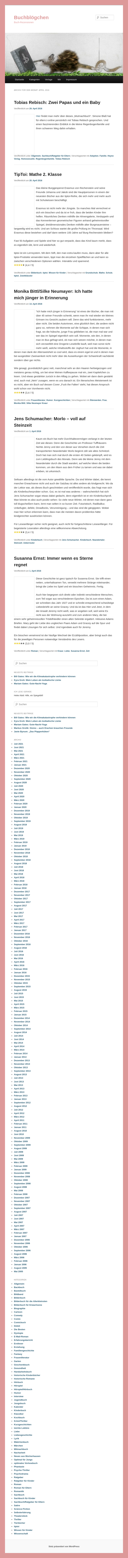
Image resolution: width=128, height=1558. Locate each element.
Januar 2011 (20, 1127)
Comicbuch (20, 1322)
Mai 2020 (18, 793)
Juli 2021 (18, 744)
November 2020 (22, 772)
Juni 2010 (19, 1134)
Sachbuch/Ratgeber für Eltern (56, 156)
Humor (49, 400)
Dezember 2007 (22, 1197)
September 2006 (22, 1250)
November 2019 (22, 814)
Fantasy (18, 1354)
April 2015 (19, 1004)
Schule (109, 273)
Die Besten (19, 1329)
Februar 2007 (21, 1233)
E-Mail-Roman (21, 1336)
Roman (34, 651)
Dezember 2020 (22, 768)
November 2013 (22, 1064)
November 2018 (22, 853)
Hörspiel (18, 1385)
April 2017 (19, 919)
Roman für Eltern (23, 1488)
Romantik (19, 1491)
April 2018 (19, 877)
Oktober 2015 (21, 983)
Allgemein (36, 156)
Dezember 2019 (22, 810)
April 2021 (19, 754)
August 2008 (20, 1187)
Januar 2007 (20, 1236)
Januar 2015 (20, 1014)
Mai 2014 (18, 1043)
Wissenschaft (21, 1533)
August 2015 (20, 990)
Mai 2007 (18, 1222)
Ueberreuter (29, 543)
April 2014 (19, 1046)
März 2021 (19, 758)
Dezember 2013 (22, 1060)
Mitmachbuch (21, 1449)
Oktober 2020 (21, 775)
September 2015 (22, 986)
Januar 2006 (20, 1264)
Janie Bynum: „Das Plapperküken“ (32, 731)
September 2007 (22, 1208)
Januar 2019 (20, 846)
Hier (38, 116)
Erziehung (19, 1347)
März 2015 (19, 1007)
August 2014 (20, 1032)
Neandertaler (98, 540)
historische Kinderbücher (27, 1375)
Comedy (18, 1315)
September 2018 (22, 860)
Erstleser (18, 1343)
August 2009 (20, 1148)
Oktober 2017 (21, 898)
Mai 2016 (18, 958)
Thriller (17, 1519)
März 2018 (19, 881)
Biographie (19, 1308)
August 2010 (20, 1130)
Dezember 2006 (22, 1240)
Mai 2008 (18, 1190)
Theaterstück (21, 1516)
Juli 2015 (18, 993)
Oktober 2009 (21, 1141)
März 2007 (19, 1229)
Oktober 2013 (21, 1067)
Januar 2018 (20, 888)
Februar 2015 (21, 1011)
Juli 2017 (18, 909)
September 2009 (22, 1145)
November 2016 (22, 937)
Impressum (71, 79)
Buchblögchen (31, 17)
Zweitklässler (26, 276)
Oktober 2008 (21, 1180)
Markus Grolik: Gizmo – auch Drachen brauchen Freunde (43, 728)
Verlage (48, 79)
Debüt (17, 1326)
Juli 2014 (18, 1036)
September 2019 (22, 821)
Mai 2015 (18, 1000)
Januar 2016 (20, 972)
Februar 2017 (21, 926)
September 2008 (22, 1183)
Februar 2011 (21, 1123)
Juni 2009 (19, 1155)
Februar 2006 (21, 1261)
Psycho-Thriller (22, 1470)
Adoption (94, 156)
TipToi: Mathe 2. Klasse (38, 174)
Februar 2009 (21, 1166)
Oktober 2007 (21, 1204)
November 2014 (22, 1021)
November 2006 (22, 1243)
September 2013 (22, 1071)
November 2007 (22, 1201)
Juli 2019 (18, 828)
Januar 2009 (20, 1169)
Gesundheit (20, 1368)
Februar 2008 (21, 1194)
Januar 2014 (20, 1057)
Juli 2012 (18, 1110)
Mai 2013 (18, 1085)
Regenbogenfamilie (45, 159)
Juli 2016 (18, 951)
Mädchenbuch (21, 1442)
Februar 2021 (21, 761)
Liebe (67, 651)
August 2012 (20, 1106)
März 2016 (19, 965)
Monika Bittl (19, 403)
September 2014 (22, 1029)
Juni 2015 (19, 997)
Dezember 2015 (22, 976)
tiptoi (45, 273)
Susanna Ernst (78, 651)
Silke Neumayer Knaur (37, 403)
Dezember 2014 (22, 1018)
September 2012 (22, 1102)
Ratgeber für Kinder (24, 1481)
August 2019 (20, 824)
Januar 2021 (20, 765)
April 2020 (19, 796)
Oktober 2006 (21, 1247)
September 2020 (22, 779)
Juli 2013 (18, 1078)
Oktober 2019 (21, 817)
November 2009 (22, 1138)
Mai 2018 (18, 874)
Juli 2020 (18, 786)
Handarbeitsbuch (23, 1371)
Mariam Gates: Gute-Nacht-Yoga (30, 683)
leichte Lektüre (21, 1428)
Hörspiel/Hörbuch (23, 1389)
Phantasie (19, 1466)
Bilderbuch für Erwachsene (28, 1305)
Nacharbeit (19, 1452)
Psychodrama (21, 1474)
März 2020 (19, 800)
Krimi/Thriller (21, 1421)
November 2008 (22, 1176)
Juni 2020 (19, 789)
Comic (17, 1319)
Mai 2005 (18, 1271)
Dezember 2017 (22, 891)
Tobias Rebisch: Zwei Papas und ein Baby (57, 102)
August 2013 (20, 1074)
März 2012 (19, 1116)
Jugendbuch (20, 1400)
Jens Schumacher (70, 540)
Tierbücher (19, 1523)
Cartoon (18, 1312)
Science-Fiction (22, 1509)
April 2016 (19, 962)
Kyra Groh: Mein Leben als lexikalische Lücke (37, 680)
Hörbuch (18, 1382)
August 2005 (20, 1268)
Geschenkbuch (22, 1364)
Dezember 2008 (22, 1173)
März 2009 (19, 1162)
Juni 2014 (19, 1039)
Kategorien (34, 79)
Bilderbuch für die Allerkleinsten (30, 1301)
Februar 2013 (21, 1095)
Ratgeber (18, 1477)
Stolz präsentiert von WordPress (63, 1546)
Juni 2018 (19, 870)
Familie (103, 156)
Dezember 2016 (22, 933)
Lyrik (16, 1438)
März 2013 (19, 1092)
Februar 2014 (21, 1053)
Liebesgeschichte (23, 1435)
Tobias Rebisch (62, 159)
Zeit (88, 651)
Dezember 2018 (22, 849)
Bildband (18, 1294)
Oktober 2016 (21, 941)
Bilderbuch (36, 273)
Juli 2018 (18, 867)
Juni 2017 (19, 912)
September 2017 (22, 902)
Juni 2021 (19, 747)
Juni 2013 (19, 1081)
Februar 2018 (21, 884)
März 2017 (19, 923)
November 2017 (22, 895)
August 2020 (20, 782)
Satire (17, 1505)
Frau (104, 400)
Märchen (18, 1445)
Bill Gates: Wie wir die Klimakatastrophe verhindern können (45, 676)
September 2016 (22, 944)
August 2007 (20, 1211)
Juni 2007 (19, 1218)
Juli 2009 (18, 1152)
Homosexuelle (28, 159)
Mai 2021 (18, 751)
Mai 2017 (18, 916)
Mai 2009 (18, 1159)
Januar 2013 (20, 1099)
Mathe (102, 273)
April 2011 (19, 1120)
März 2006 (19, 1257)
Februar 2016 (21, 969)
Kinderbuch (36, 540)
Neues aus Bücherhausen (27, 1456)
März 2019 (19, 839)
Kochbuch (19, 1417)
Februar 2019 (21, 842)
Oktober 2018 (21, 856)
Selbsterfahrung (22, 1512)
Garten (17, 1361)
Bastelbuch (20, 1291)
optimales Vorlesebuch (26, 1463)
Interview (18, 1396)
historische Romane (24, 1378)
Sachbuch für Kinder (24, 1498)
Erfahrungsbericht (23, 1340)
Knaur (61, 651)
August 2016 (20, 948)
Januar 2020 (20, 807)
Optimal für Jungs (23, 1459)
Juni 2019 (19, 832)
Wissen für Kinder (57, 273)
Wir (59, 79)
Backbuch (19, 1287)
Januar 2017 (20, 930)
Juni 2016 (19, 955)
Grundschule (92, 273)
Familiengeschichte (24, 1350)
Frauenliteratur (38, 400)
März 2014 (19, 1050)
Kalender (18, 1407)
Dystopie (18, 1333)
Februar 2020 (21, 803)
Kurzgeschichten (62, 400)
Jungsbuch (20, 1403)
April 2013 (19, 1088)
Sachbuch (19, 1495)
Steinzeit (18, 543)
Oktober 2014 (21, 1025)
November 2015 (22, 979)
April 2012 (19, 1113)
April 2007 (19, 1226)
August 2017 (20, 905)
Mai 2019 (18, 835)
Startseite (19, 79)
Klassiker (19, 1414)
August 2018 (20, 863)
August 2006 (20, 1254)
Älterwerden (95, 400)
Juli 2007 (18, 1215)
